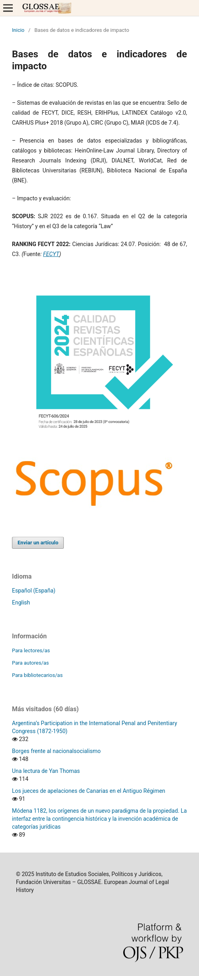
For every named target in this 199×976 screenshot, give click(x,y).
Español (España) (33, 590)
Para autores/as (30, 663)
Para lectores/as (31, 650)
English (21, 602)
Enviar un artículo (38, 543)
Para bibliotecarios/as (37, 675)
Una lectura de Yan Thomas (46, 771)
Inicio (18, 30)
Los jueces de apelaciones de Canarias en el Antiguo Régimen (88, 791)
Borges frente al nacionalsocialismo (56, 751)
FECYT (51, 254)
